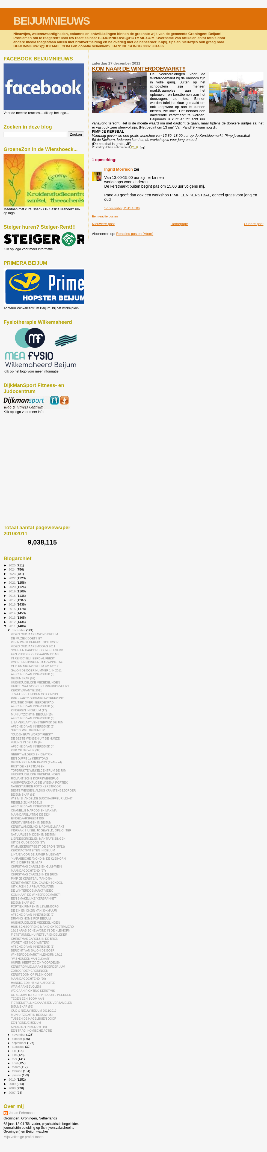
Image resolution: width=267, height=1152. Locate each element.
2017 (12, 600)
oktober (17, 1038)
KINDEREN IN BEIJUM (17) (29, 710)
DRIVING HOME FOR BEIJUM (31, 918)
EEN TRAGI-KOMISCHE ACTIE (31, 1030)
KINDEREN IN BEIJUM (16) (29, 1026)
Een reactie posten (105, 216)
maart (16, 1067)
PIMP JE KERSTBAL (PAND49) (31, 878)
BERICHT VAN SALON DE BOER (33, 950)
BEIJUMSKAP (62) (23, 678)
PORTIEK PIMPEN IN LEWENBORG (35, 906)
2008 (12, 1088)
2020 (12, 587)
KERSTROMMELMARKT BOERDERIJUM (38, 966)
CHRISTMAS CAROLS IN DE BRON (34, 874)
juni (14, 1055)
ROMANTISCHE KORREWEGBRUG (35, 778)
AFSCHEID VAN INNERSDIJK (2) (32, 914)
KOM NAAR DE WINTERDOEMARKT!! (139, 68)
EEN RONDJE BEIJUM (26, 1022)
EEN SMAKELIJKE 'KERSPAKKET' (34, 898)
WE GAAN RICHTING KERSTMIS (33, 990)
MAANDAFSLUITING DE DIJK (30, 814)
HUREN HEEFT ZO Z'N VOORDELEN (35, 962)
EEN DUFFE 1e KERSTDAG (29, 758)
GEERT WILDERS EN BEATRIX (31, 754)
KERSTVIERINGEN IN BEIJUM (31, 822)
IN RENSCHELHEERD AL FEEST (33, 658)
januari (17, 1075)
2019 (12, 591)
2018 (12, 595)
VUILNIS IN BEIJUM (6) (26, 742)
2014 (12, 613)
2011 (12, 626)
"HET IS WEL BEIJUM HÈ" (28, 730)
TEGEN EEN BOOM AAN (27, 998)
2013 (12, 617)
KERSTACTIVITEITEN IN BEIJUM (33, 850)
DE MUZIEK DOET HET (26, 638)
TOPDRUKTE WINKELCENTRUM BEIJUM (38, 770)
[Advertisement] (28, 443)
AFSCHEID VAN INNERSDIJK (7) (32, 706)
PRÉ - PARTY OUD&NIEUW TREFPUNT (37, 698)
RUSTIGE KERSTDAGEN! (28, 766)
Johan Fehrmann (21, 1113)
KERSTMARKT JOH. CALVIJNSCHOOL (37, 882)
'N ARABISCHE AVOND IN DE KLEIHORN (38, 858)
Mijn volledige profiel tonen (23, 1137)
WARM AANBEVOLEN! (26, 986)
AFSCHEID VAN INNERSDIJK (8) (32, 674)
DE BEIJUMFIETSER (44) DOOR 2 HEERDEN (41, 994)
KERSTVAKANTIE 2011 (26, 690)
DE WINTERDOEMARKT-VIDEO (32, 890)
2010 (12, 1079)
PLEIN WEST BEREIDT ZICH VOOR (34, 642)
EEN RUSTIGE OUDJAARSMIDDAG (35, 654)
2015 (12, 608)
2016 (12, 604)
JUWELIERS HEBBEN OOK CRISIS (34, 694)
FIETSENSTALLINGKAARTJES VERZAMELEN (41, 1002)
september (19, 1043)
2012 (12, 622)
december (19, 630)
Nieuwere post (103, 224)
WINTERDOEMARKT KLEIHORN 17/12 (36, 954)
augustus (18, 1046)
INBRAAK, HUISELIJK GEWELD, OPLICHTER (41, 830)
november (19, 1034)
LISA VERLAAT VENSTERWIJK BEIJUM (37, 722)
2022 (12, 578)
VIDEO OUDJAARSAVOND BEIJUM (34, 634)
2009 (12, 1084)
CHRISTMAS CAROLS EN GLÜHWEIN (36, 866)
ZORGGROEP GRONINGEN (29, 970)
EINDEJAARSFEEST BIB (27, 818)
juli (14, 1050)
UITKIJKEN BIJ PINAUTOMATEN (32, 886)
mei (15, 1059)
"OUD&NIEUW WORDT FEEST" (32, 734)
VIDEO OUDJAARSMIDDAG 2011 (33, 646)
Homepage (179, 224)
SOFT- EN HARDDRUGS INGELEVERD (37, 650)
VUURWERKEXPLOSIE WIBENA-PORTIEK (39, 782)
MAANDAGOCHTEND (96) (28, 978)
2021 (12, 582)
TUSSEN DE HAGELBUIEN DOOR (33, 1018)
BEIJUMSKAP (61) (23, 794)
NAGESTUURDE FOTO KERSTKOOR (36, 786)
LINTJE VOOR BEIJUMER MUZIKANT (36, 854)
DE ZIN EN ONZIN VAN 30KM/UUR (34, 910)
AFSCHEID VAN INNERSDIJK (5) (32, 726)
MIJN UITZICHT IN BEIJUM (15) (32, 714)
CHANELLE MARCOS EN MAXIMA (34, 810)
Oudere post (253, 224)
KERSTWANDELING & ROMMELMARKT (37, 826)
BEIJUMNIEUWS (51, 21)
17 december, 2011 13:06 (122, 208)
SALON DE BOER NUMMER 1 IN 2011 (36, 670)
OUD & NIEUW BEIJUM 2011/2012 (33, 1010)
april (15, 1063)
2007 (12, 1092)
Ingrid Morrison (118, 169)
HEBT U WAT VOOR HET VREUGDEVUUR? (40, 686)
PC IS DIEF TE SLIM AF (26, 862)
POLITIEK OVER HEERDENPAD (32, 702)
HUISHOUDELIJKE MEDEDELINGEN (35, 682)
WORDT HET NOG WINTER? (30, 942)
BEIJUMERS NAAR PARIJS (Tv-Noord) (36, 762)
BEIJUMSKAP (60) (23, 902)
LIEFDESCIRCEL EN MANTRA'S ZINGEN (38, 838)
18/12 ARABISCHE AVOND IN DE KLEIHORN (40, 930)
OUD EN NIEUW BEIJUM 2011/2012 (34, 666)
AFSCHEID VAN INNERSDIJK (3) (32, 806)
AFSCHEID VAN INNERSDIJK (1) (32, 946)
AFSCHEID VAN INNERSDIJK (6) (32, 718)
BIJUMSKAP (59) (22, 1006)
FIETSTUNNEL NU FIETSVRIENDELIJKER (39, 934)
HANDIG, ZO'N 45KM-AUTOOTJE (33, 982)
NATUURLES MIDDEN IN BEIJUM (33, 834)
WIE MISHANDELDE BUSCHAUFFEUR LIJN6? (42, 798)
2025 (12, 565)
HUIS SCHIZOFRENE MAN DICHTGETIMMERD (42, 926)
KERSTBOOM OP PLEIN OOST (31, 974)
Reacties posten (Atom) (134, 234)
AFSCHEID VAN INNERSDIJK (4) (32, 746)
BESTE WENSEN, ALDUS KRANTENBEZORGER (43, 790)
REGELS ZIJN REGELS (26, 802)
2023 (12, 573)
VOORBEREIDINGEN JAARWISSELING (37, 662)
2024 (12, 569)
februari (17, 1071)
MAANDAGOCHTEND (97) (28, 870)
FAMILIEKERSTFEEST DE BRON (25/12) (38, 846)
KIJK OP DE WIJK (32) (25, 750)
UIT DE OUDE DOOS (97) (28, 842)
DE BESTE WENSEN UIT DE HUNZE (35, 738)
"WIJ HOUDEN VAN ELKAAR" (30, 958)
